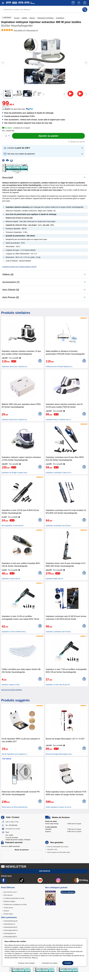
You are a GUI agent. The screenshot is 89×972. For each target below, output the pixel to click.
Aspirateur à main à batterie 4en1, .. (15, 632)
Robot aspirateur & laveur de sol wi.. (59, 807)
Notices (6, 911)
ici (37, 957)
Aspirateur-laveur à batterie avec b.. (59, 419)
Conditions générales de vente (14, 898)
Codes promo (8, 907)
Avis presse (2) (10, 297)
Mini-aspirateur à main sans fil (12, 525)
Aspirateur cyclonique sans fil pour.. (58, 525)
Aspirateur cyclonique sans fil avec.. (59, 632)
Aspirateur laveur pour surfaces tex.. (15, 366)
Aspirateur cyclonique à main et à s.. (59, 472)
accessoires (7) (10, 282)
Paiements (10, 846)
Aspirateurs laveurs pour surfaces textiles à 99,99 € (19, 267)
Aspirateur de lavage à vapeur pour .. (15, 472)
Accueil (17, 18)
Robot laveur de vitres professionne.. (15, 807)
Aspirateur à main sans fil (11, 579)
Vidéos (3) (7, 274)
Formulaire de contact (12, 829)
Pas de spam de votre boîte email (58, 852)
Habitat (24, 18)
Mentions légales (9, 901)
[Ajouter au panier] (48, 136)
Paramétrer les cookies (49, 963)
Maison (32, 18)
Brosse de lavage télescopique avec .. (59, 754)
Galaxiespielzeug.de (10, 921)
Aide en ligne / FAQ (11, 822)
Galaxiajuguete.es (10, 933)
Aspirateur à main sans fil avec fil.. (58, 685)
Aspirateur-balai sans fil (54, 579)
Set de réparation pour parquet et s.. (15, 754)
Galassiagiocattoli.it (10, 936)
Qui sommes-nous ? (10, 892)
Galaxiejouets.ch (9, 924)
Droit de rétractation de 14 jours (57, 846)
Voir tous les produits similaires (11, 690)
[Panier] (85, 3)
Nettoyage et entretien (45, 18)
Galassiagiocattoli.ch (11, 930)
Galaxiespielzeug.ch (10, 927)
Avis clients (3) (10, 289)
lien (66, 949)
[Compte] (79, 3)
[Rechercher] (84, 9)
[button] (43, 148)
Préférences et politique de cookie (15, 904)
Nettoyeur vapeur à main (10, 685)
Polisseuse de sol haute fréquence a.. (59, 366)
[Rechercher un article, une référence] (44, 9)
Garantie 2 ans (52, 849)
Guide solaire (8, 914)
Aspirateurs (60, 18)
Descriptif (7, 177)
